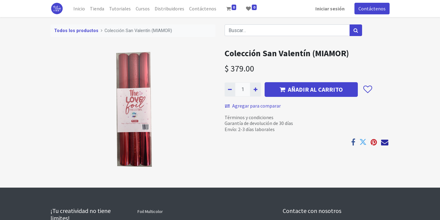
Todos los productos (76, 30)
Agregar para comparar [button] (253, 106)
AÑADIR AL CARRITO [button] (311, 89)
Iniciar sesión (330, 9)
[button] (367, 89)
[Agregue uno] (255, 89)
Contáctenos (372, 9)
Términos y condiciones (249, 117)
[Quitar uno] (230, 89)
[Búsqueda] (356, 30)
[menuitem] (79, 8)
